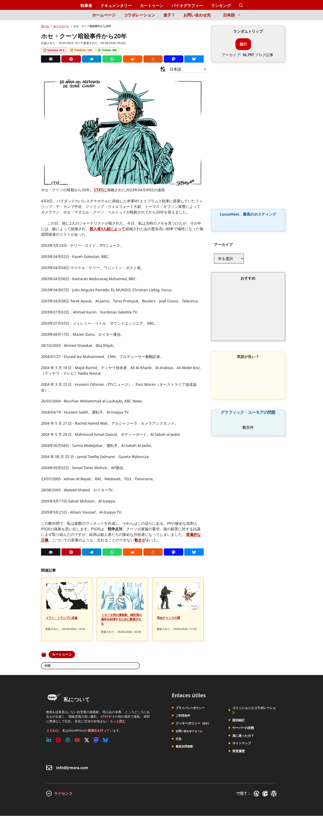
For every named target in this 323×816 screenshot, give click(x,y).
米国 (47, 665)
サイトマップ (241, 743)
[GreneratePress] (257, 794)
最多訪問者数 (185, 747)
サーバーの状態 (243, 728)
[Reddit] (132, 59)
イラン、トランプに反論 (61, 618)
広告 (179, 739)
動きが (140, 539)
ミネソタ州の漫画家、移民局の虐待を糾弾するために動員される (121, 619)
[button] (241, 5)
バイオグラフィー (187, 5)
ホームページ (104, 15)
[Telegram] (91, 59)
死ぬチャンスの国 (168, 618)
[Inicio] (81, 17)
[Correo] (50, 59)
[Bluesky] (194, 59)
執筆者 (86, 5)
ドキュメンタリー (116, 5)
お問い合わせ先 (197, 15)
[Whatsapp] (112, 59)
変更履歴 (238, 751)
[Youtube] (77, 740)
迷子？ (169, 15)
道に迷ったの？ (243, 736)
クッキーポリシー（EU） (193, 723)
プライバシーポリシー (191, 708)
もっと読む (117, 721)
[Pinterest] (71, 59)
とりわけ (53, 731)
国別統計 (238, 720)
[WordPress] (67, 740)
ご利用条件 (183, 716)
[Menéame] (153, 59)
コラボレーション (139, 15)
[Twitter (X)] (86, 740)
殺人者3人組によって (107, 228)
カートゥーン (151, 5)
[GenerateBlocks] (266, 794)
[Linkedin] (48, 740)
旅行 (243, 44)
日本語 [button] (234, 15)
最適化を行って (98, 731)
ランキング (221, 5)
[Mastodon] (173, 59)
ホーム (45, 26)
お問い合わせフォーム (191, 731)
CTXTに (100, 189)
